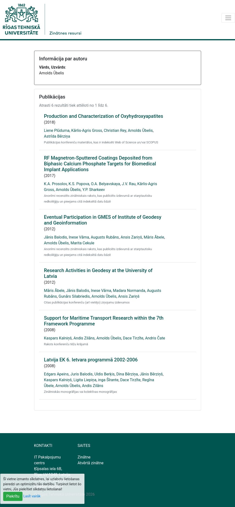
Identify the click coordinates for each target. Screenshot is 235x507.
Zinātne (84, 457)
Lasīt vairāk (32, 496)
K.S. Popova (78, 184)
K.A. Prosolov (55, 184)
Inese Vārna (79, 237)
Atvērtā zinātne (91, 463)
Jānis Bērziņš (151, 374)
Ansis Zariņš (131, 237)
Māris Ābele (154, 237)
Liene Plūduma (57, 130)
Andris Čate (155, 338)
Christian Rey (115, 130)
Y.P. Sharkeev (93, 189)
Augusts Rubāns (105, 237)
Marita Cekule (82, 243)
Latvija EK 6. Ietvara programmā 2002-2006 (91, 360)
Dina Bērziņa (127, 374)
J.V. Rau (129, 184)
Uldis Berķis (104, 374)
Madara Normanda (129, 290)
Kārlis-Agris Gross (86, 130)
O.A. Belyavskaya (105, 184)
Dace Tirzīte (133, 338)
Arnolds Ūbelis (140, 130)
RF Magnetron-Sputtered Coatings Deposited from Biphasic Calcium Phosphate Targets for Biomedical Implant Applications (100, 163)
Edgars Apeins (56, 374)
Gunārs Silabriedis (74, 296)
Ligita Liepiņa (84, 380)
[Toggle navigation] (228, 18)
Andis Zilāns (84, 338)
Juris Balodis (81, 374)
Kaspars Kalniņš (58, 338)
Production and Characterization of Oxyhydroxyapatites (103, 116)
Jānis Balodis (55, 237)
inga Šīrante (108, 380)
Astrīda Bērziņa (57, 136)
